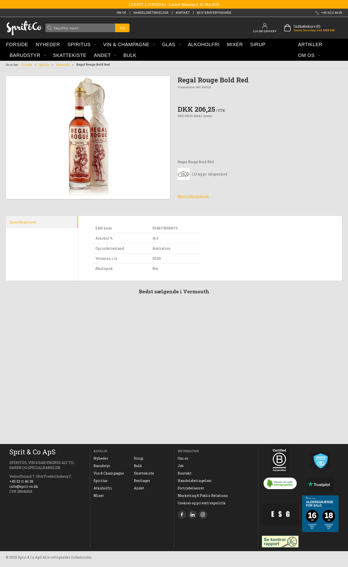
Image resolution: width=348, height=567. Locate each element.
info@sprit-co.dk (23, 486)
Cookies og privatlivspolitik (202, 503)
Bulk (138, 465)
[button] (82, 44)
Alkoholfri (102, 488)
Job (181, 465)
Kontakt (183, 12)
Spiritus (44, 65)
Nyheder (100, 458)
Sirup (138, 458)
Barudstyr (101, 465)
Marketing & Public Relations (203, 495)
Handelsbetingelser (150, 12)
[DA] (24, 27)
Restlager (142, 480)
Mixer (98, 495)
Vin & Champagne (108, 473)
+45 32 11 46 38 (21, 481)
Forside (26, 65)
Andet (139, 488)
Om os (121, 12)
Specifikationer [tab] (23, 222)
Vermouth (63, 65)
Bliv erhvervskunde (214, 12)
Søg (122, 28)
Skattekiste (144, 473)
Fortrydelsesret (191, 488)
